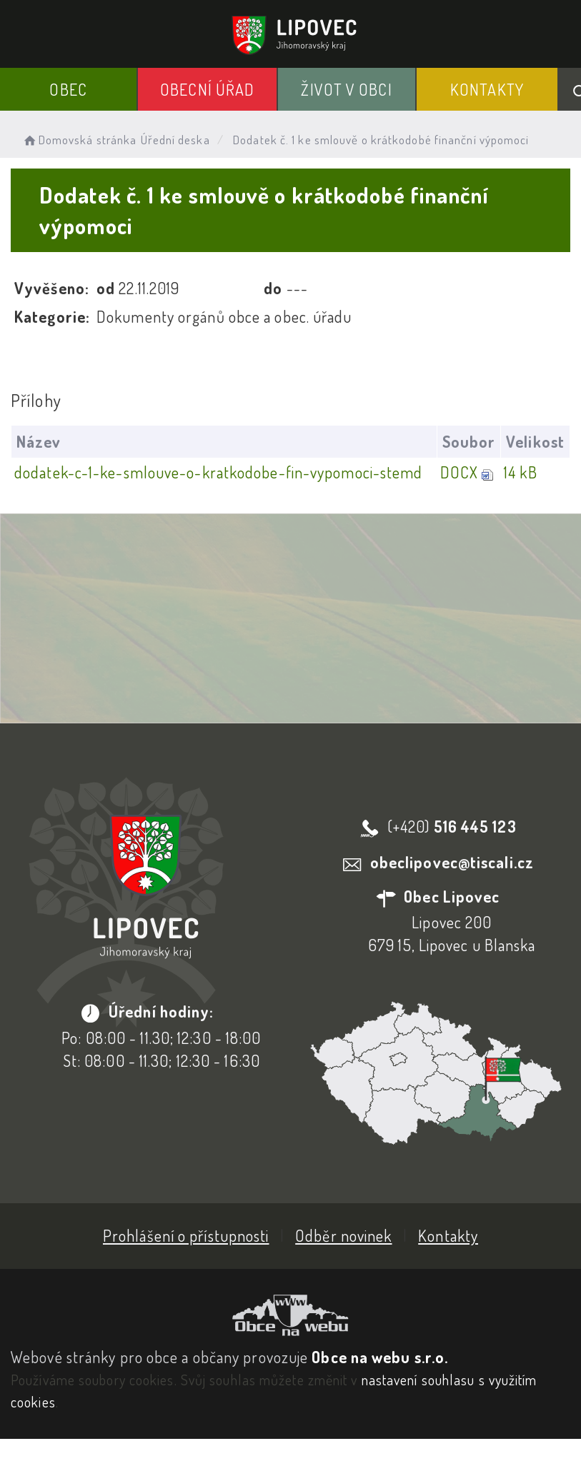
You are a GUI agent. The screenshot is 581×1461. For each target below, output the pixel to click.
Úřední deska (175, 139)
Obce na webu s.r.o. (380, 1357)
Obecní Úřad (207, 89)
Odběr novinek (343, 1235)
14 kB (520, 472)
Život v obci (346, 89)
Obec (67, 89)
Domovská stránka (78, 139)
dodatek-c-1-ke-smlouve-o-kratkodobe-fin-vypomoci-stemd (218, 472)
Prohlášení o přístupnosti (186, 1235)
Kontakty (487, 89)
